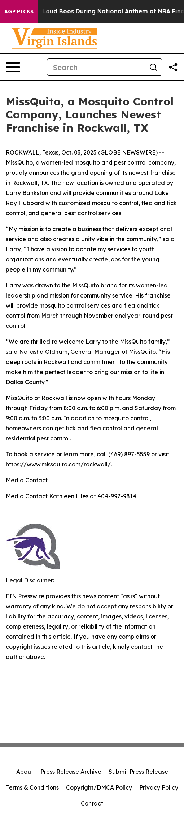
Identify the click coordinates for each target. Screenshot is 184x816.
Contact (92, 803)
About (24, 771)
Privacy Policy (158, 787)
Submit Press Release (138, 771)
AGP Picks (19, 11)
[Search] (96, 67)
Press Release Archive (70, 771)
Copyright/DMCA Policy (99, 787)
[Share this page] (173, 67)
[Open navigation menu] (13, 67)
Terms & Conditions (32, 787)
